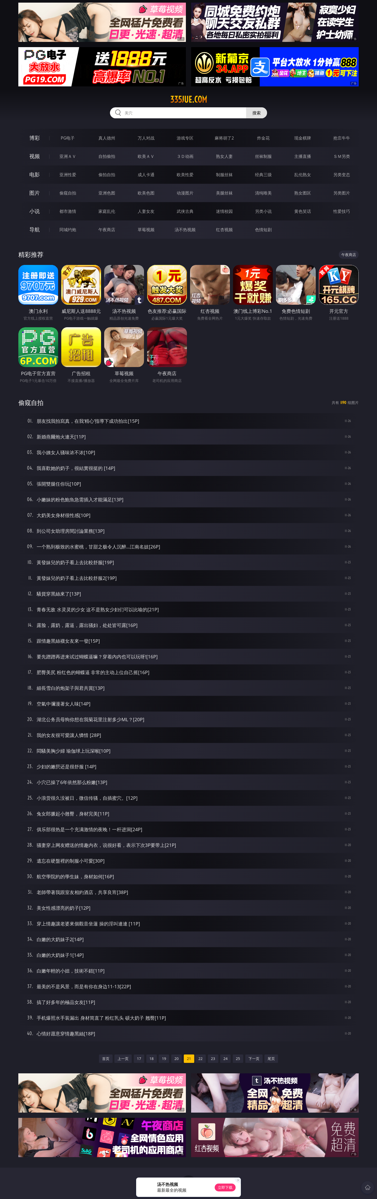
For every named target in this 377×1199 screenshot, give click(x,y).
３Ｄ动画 (185, 156)
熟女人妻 (224, 156)
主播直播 (302, 156)
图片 (34, 192)
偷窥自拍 (67, 193)
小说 (34, 211)
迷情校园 (224, 211)
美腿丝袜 (224, 193)
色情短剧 (263, 229)
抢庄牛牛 (341, 138)
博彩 (34, 137)
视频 (34, 156)
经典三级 (263, 174)
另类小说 (263, 211)
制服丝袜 (224, 174)
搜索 (256, 113)
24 (225, 1058)
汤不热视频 (185, 229)
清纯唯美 (263, 193)
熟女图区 (302, 193)
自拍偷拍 (106, 156)
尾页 (271, 1058)
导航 (34, 229)
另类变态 (341, 174)
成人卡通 (146, 174)
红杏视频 (224, 229)
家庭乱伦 (106, 211)
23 (213, 1058)
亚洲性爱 (67, 174)
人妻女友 (146, 211)
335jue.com (188, 99)
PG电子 (68, 138)
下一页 (253, 1058)
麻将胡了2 (224, 138)
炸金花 (263, 138)
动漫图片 (185, 193)
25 (238, 1058)
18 (151, 1058)
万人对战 (146, 138)
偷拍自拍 (106, 174)
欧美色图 (146, 193)
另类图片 (341, 193)
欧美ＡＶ (146, 156)
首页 (105, 1058)
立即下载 (225, 1187)
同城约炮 (67, 229)
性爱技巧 (341, 211)
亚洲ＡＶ (67, 156)
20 (176, 1058)
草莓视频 (146, 229)
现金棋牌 (302, 138)
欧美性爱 (185, 174)
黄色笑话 (302, 211)
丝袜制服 (263, 156)
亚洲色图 (106, 193)
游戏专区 (185, 138)
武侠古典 (185, 211)
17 (139, 1058)
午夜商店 (106, 229)
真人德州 (106, 138)
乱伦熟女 (302, 174)
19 (164, 1058)
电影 (34, 174)
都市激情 (67, 211)
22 (200, 1058)
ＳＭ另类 (341, 156)
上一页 (123, 1058)
